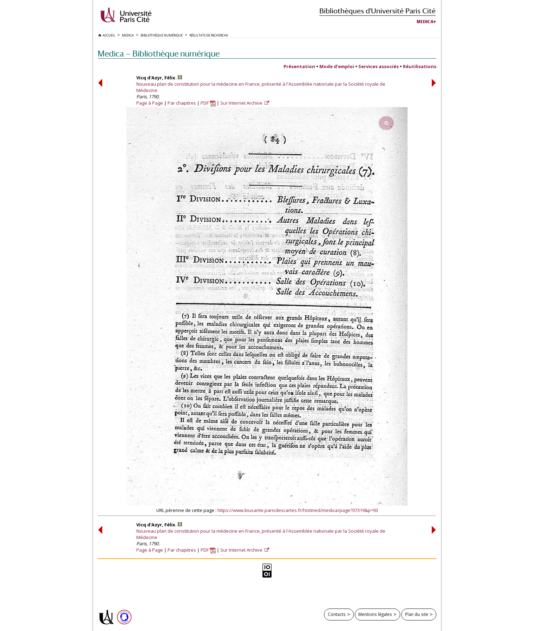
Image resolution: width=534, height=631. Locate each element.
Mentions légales (375, 614)
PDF (208, 103)
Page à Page (149, 103)
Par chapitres (182, 103)
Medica (425, 21)
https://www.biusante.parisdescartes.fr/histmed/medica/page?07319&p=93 (297, 510)
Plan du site (416, 614)
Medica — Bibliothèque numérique (159, 53)
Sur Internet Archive (241, 103)
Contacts (337, 614)
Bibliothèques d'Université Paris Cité (377, 11)
